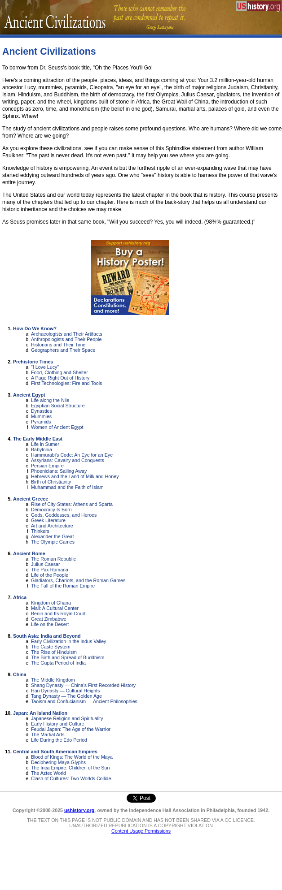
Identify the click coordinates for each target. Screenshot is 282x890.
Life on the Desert (50, 624)
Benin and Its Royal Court (58, 613)
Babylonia (41, 449)
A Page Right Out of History (60, 377)
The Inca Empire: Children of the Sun (70, 767)
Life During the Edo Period (59, 740)
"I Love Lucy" (45, 367)
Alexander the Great (52, 536)
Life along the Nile (50, 400)
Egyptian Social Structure (58, 405)
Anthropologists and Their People (66, 339)
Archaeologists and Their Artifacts (66, 334)
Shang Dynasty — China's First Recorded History (83, 685)
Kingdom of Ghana (51, 602)
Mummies (41, 416)
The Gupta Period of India (58, 662)
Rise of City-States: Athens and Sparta (72, 504)
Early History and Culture (57, 723)
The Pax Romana (49, 569)
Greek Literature (48, 520)
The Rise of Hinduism (54, 652)
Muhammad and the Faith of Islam (67, 487)
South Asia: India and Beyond (47, 636)
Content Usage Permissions (141, 831)
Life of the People (49, 575)
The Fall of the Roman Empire (63, 585)
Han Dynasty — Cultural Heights (65, 690)
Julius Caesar (45, 564)
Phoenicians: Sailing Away (59, 471)
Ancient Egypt (29, 394)
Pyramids (41, 421)
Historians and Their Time (58, 344)
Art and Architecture (52, 525)
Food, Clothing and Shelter (59, 372)
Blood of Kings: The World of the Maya (72, 757)
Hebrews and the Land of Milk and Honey (75, 476)
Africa (19, 597)
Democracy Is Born (51, 509)
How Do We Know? (35, 328)
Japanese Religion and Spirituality (67, 718)
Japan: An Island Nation (40, 713)
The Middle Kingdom (53, 680)
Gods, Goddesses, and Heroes (64, 515)
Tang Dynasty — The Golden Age (66, 696)
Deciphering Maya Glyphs (58, 762)
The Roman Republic (53, 559)
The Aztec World (48, 773)
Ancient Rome (29, 553)
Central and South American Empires (55, 751)
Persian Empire (47, 465)
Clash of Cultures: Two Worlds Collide (71, 778)
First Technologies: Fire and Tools (66, 383)
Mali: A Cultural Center (55, 608)
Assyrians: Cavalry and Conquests (67, 460)
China (19, 674)
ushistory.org (79, 810)
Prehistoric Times (33, 361)
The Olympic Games (53, 541)
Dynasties (41, 411)
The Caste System (50, 646)
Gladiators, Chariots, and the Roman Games (78, 580)
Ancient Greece (30, 498)
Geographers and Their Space (63, 350)
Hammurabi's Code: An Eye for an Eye (72, 455)
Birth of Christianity (51, 481)
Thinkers (40, 531)
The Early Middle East (37, 438)
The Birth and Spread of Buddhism (68, 657)
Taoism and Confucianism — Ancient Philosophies (84, 701)
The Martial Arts (48, 734)
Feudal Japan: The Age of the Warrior (70, 729)
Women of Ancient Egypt (57, 427)
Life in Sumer (45, 444)
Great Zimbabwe (48, 619)
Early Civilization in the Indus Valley (68, 641)
